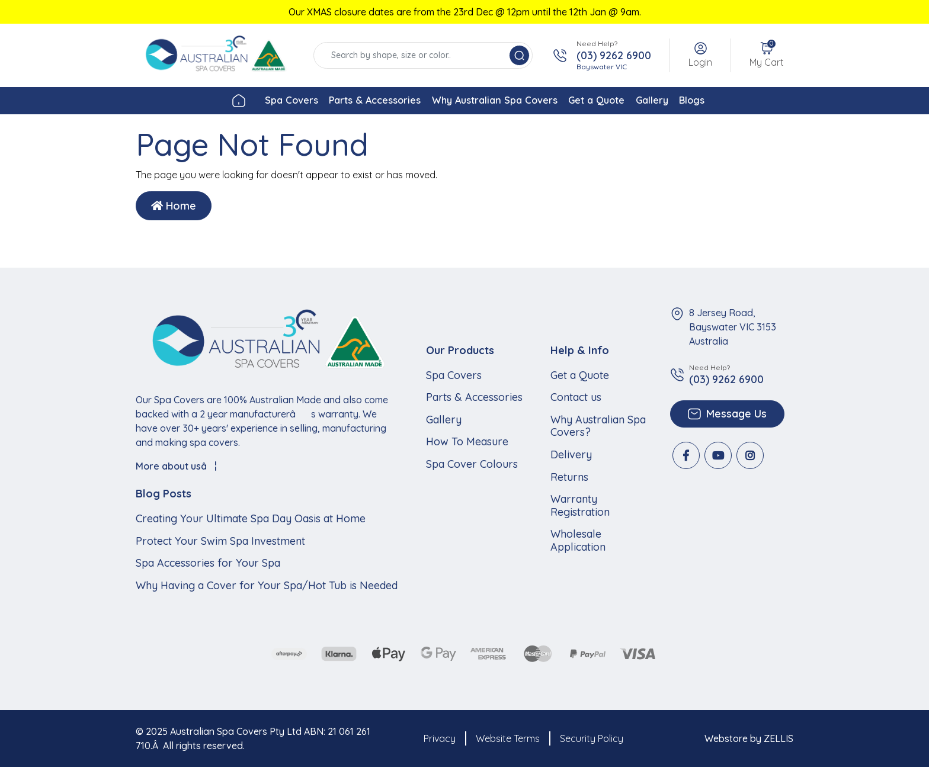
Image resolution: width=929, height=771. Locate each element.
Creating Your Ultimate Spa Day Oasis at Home (251, 521)
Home (173, 209)
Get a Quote (614, 102)
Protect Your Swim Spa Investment (220, 544)
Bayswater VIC (601, 66)
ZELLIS (778, 742)
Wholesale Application (578, 544)
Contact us (575, 400)
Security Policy (591, 742)
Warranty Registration (580, 509)
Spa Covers (236, 102)
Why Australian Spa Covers (488, 102)
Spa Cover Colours (472, 467)
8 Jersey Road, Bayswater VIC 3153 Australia (732, 330)
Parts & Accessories (343, 102)
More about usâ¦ (176, 470)
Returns (569, 480)
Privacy (440, 742)
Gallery (689, 102)
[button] (700, 55)
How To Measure (467, 445)
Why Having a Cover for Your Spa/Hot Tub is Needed (267, 588)
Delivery (571, 457)
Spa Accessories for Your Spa (208, 566)
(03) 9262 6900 (613, 55)
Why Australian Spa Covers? (598, 429)
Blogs (747, 102)
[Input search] (413, 55)
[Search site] (519, 55)
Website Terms (508, 742)
